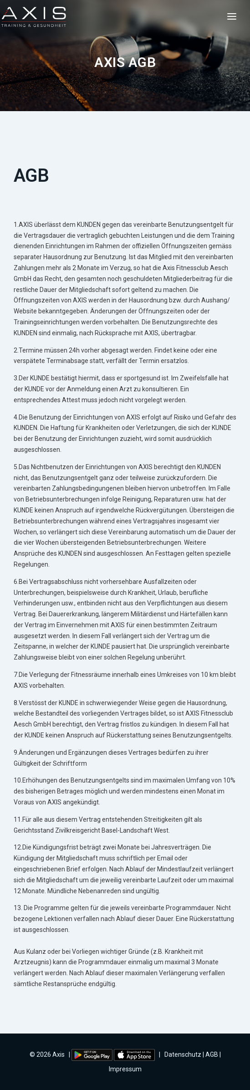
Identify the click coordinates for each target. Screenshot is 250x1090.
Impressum (125, 1069)
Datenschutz (182, 1054)
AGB (211, 1054)
